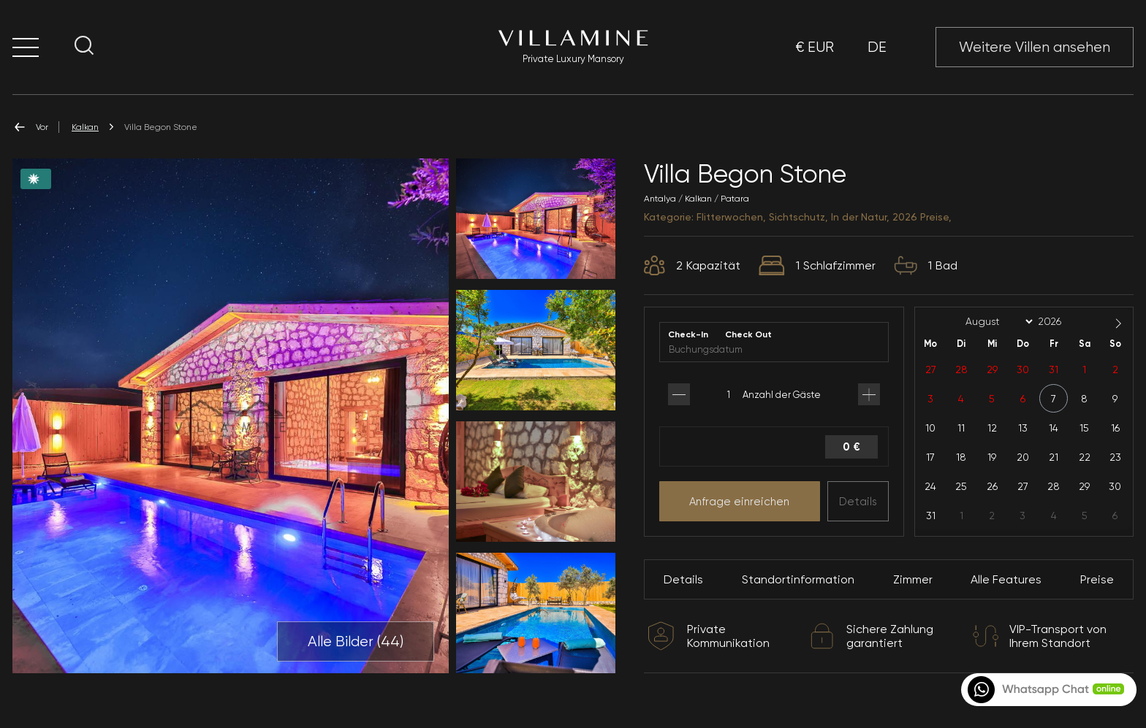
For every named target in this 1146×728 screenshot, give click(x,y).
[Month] (997, 322)
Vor (30, 127)
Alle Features (1006, 579)
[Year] (1061, 321)
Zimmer (913, 579)
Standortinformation (798, 579)
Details (858, 501)
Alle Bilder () (355, 642)
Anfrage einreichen (739, 501)
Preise (1097, 579)
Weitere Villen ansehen (1034, 47)
